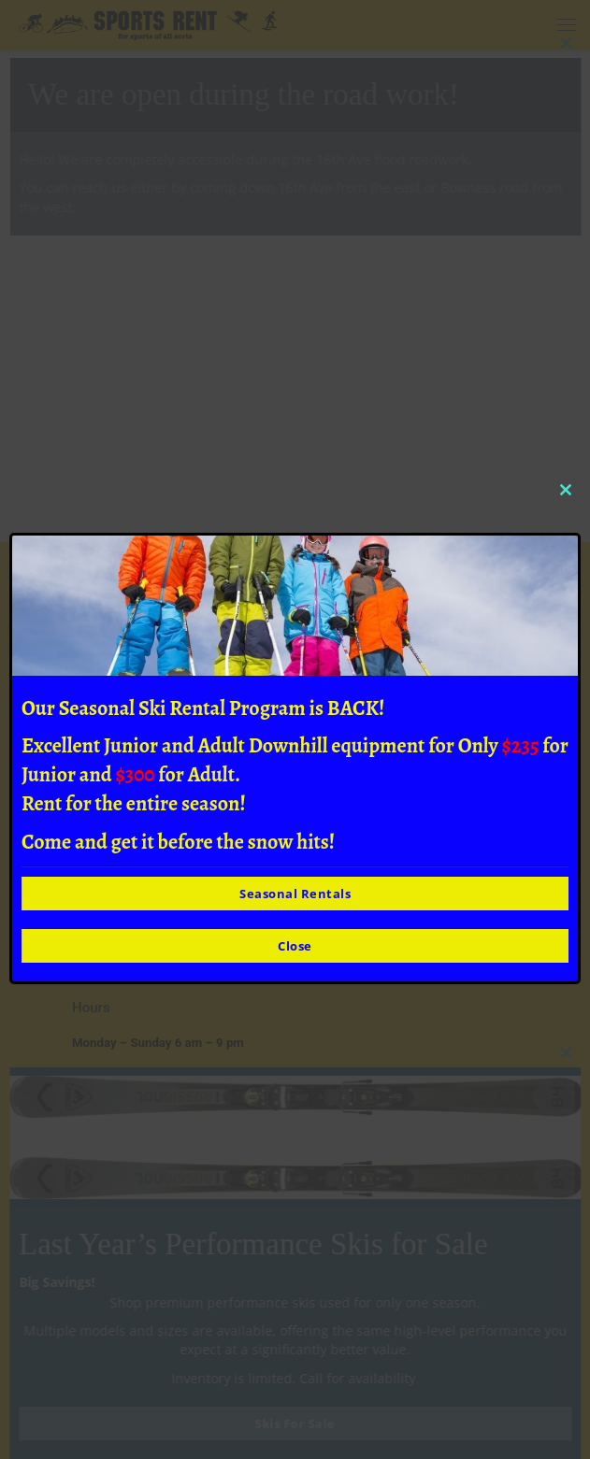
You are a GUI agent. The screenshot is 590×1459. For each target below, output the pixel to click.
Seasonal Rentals (295, 893)
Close (295, 945)
